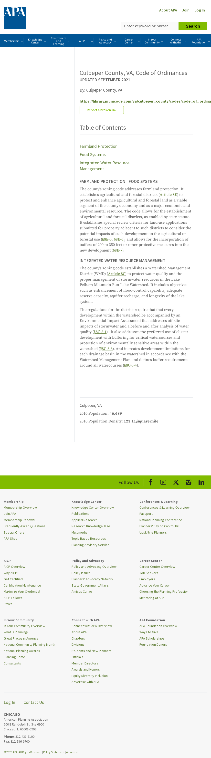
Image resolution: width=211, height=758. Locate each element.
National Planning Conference (160, 520)
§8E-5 (107, 239)
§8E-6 (118, 239)
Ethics (8, 604)
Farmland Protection (98, 146)
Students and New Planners (92, 651)
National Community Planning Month (29, 644)
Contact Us (33, 702)
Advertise (72, 752)
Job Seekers (148, 573)
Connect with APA (178, 41)
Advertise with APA (85, 682)
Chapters (78, 638)
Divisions (78, 644)
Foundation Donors (153, 644)
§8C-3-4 (130, 365)
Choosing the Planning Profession (164, 591)
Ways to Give (148, 632)
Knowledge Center (37, 41)
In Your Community (154, 41)
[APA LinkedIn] (201, 481)
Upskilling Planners (153, 532)
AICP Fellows (13, 598)
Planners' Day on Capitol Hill (159, 526)
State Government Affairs (90, 585)
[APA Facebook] (151, 481)
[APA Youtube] (163, 481)
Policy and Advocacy (108, 41)
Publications (80, 513)
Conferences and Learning (60, 41)
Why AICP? (11, 573)
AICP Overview (14, 566)
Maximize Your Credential (22, 591)
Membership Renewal (19, 520)
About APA (168, 10)
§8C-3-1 (100, 331)
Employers (147, 579)
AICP (86, 41)
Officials (77, 657)
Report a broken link (101, 110)
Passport (146, 513)
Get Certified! (13, 579)
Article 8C (116, 273)
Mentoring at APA (151, 598)
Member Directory (85, 663)
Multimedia (79, 532)
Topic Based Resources (89, 538)
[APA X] (176, 481)
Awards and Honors (86, 669)
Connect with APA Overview (92, 626)
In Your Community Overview (24, 626)
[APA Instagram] (189, 481)
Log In (199, 10)
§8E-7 (117, 250)
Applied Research (84, 520)
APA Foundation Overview (158, 626)
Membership (13, 41)
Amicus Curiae (82, 591)
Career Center (132, 41)
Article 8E (168, 194)
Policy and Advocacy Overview (94, 566)
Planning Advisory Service (90, 545)
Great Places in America (21, 638)
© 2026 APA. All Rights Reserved (23, 752)
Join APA (10, 513)
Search (193, 25)
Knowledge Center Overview (93, 507)
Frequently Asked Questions (24, 526)
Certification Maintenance (22, 585)
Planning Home (14, 657)
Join (186, 10)
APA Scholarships (152, 638)
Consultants (12, 663)
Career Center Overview (157, 566)
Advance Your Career (154, 585)
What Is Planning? (16, 632)
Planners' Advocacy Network (92, 579)
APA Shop (11, 538)
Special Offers (14, 532)
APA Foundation (201, 41)
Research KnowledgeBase (91, 526)
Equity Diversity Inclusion (90, 676)
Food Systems (93, 154)
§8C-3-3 (106, 348)
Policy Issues (81, 573)
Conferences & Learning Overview (164, 507)
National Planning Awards (22, 651)
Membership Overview (20, 507)
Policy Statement (53, 752)
